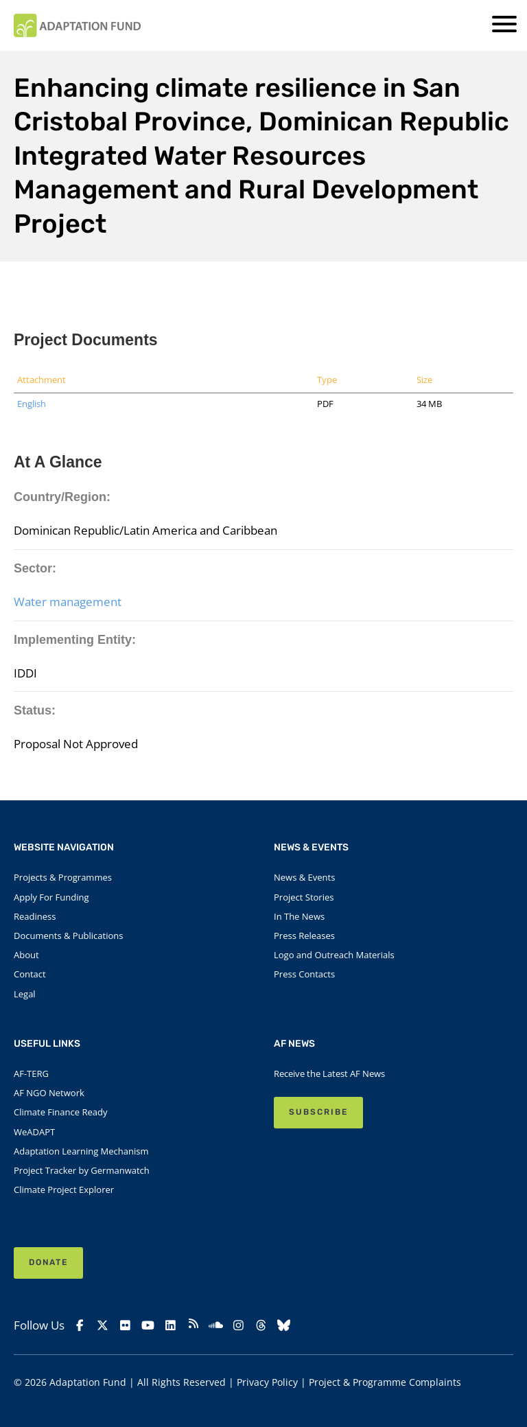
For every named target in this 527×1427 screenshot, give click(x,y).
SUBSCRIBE (318, 1112)
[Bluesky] (284, 1325)
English (31, 403)
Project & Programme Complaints (385, 1382)
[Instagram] (239, 1325)
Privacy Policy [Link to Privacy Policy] (267, 1382)
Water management (67, 602)
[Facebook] (80, 1325)
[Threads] (262, 1325)
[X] (102, 1325)
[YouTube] (148, 1325)
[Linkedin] (170, 1325)
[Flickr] (125, 1325)
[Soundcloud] (216, 1325)
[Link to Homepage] (77, 25)
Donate (48, 1262)
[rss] (193, 1325)
